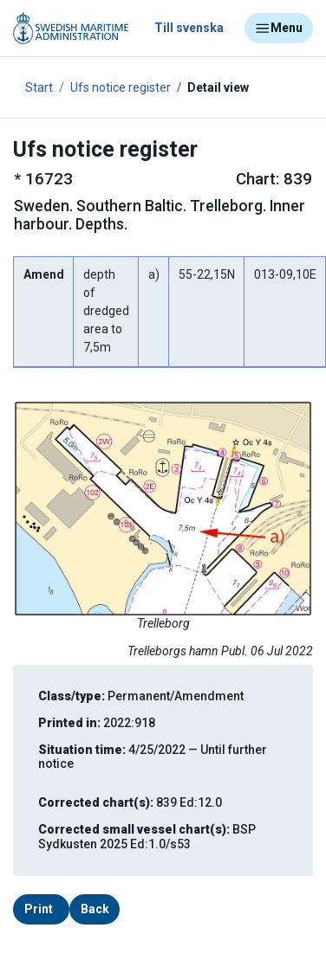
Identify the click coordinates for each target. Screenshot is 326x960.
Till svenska (189, 28)
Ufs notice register (120, 87)
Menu (279, 28)
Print (38, 909)
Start (39, 87)
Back (95, 909)
